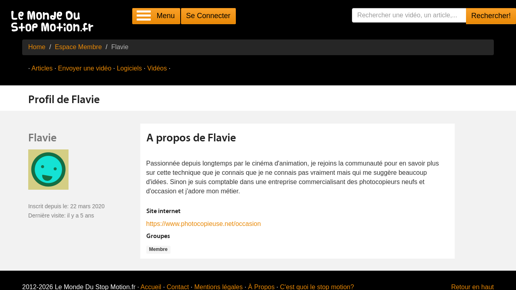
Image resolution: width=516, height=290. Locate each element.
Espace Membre (78, 47)
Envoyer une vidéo (85, 68)
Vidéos (157, 68)
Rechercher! (491, 16)
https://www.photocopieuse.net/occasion (203, 223)
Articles (41, 68)
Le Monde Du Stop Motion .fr (54, 22)
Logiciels (129, 68)
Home (37, 47)
